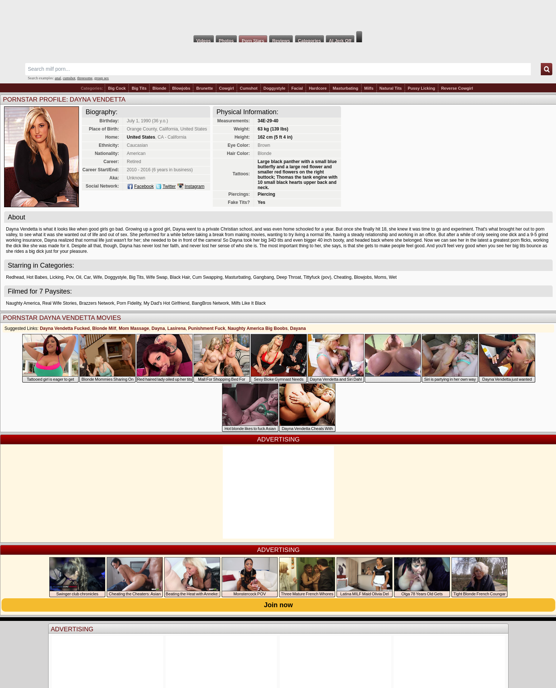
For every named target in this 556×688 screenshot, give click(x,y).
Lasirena (177, 328)
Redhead (15, 277)
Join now (278, 605)
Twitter (169, 186)
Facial (297, 88)
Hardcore (318, 88)
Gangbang (263, 277)
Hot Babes (36, 277)
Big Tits (139, 88)
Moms (380, 277)
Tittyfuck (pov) (317, 277)
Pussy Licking (421, 88)
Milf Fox (278, 15)
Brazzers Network (96, 303)
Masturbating (345, 88)
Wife (97, 277)
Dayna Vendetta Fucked (65, 328)
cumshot (69, 78)
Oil (79, 277)
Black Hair (180, 277)
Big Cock (117, 88)
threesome (84, 78)
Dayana (298, 328)
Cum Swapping (207, 277)
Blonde (159, 88)
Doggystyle (274, 88)
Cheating (342, 277)
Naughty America (23, 303)
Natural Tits (391, 88)
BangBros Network (210, 303)
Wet (393, 277)
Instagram (194, 186)
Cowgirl (226, 88)
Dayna (158, 328)
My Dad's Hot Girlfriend (166, 303)
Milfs (369, 88)
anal (58, 78)
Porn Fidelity (129, 303)
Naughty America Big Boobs (258, 328)
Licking (56, 277)
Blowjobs (181, 88)
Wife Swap (156, 277)
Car (87, 277)
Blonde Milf (104, 328)
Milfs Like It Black (248, 303)
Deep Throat (289, 277)
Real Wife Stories (59, 303)
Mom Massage (134, 328)
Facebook (144, 186)
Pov (69, 277)
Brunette (204, 88)
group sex (101, 78)
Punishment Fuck (206, 328)
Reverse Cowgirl (457, 88)
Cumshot (249, 88)
